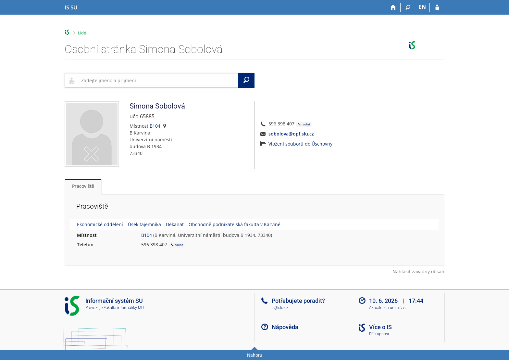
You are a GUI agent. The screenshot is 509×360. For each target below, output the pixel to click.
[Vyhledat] (246, 80)
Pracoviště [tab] (83, 186)
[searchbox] (158, 80)
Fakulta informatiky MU (124, 307)
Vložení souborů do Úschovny (300, 144)
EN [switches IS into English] (422, 6)
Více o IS (380, 327)
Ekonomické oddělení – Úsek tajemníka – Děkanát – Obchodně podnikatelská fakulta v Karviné (178, 224)
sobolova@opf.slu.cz (291, 134)
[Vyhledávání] (408, 7)
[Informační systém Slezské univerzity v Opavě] (71, 7)
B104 (155, 126)
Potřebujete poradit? (298, 300)
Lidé (82, 33)
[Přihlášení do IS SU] (437, 7)
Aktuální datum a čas (387, 307)
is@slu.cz (280, 307)
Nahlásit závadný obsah (418, 271)
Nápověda (285, 327)
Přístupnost (379, 334)
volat (304, 124)
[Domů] (393, 7)
